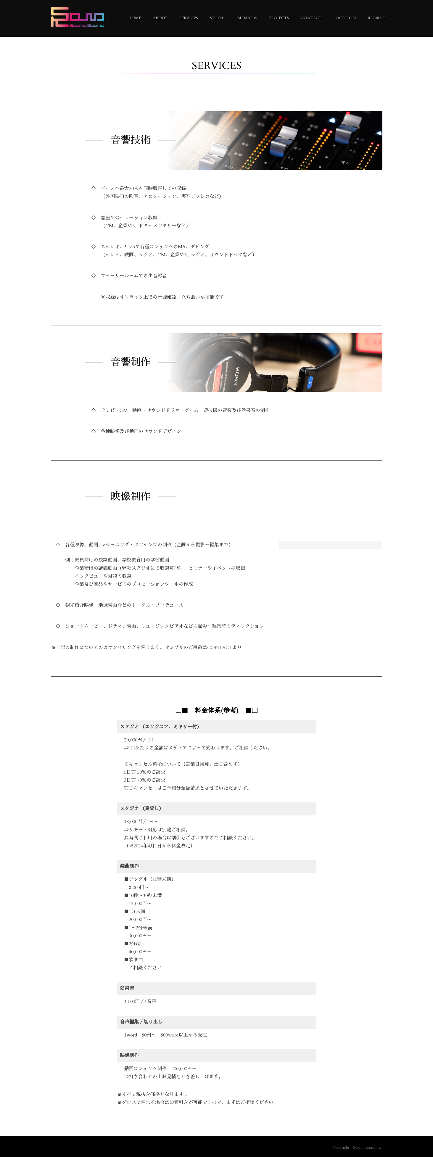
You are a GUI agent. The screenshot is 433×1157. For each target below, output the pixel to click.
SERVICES (188, 18)
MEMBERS (247, 18)
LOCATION (344, 18)
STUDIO (218, 18)
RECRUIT (376, 18)
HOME (134, 18)
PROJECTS (279, 18)
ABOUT (160, 18)
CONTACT (311, 18)
